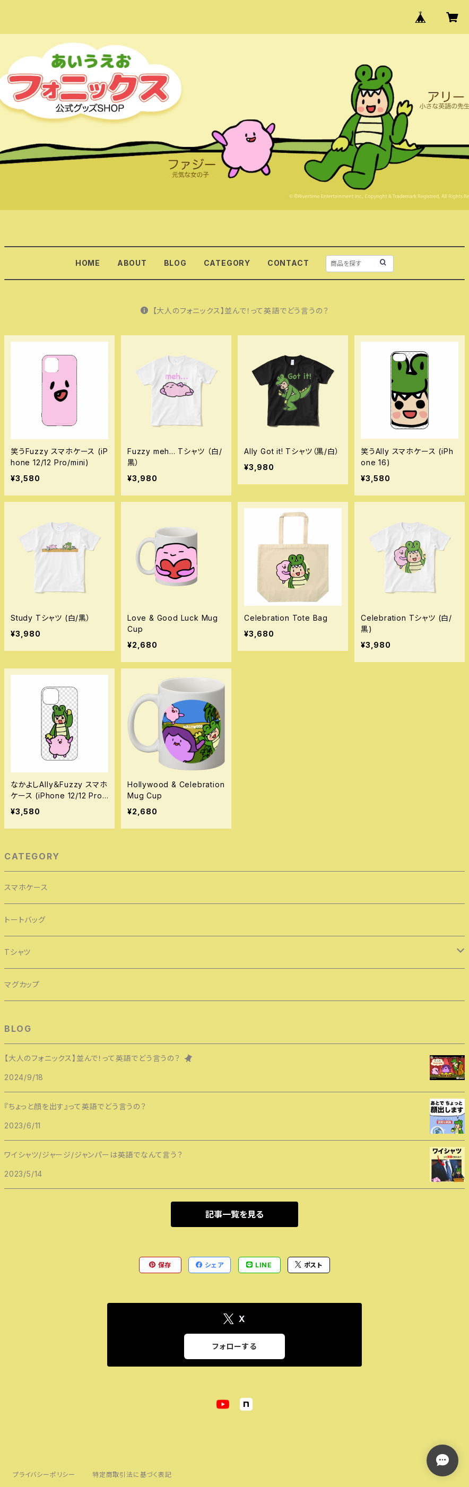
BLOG (175, 262)
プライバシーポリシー (44, 1475)
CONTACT (288, 262)
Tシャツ (17, 951)
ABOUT (132, 262)
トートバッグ (25, 919)
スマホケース (26, 887)
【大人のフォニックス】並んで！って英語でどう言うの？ (235, 310)
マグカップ (22, 984)
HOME (87, 262)
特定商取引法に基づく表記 (132, 1475)
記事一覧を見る (234, 1214)
